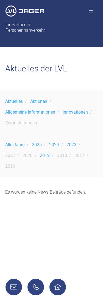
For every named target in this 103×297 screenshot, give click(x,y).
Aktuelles (14, 101)
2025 (37, 144)
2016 (10, 166)
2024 (54, 144)
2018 (62, 155)
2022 (10, 155)
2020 (27, 155)
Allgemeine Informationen (30, 112)
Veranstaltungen (21, 122)
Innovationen (75, 112)
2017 (79, 155)
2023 (71, 144)
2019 (45, 155)
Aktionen (38, 101)
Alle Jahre (14, 144)
